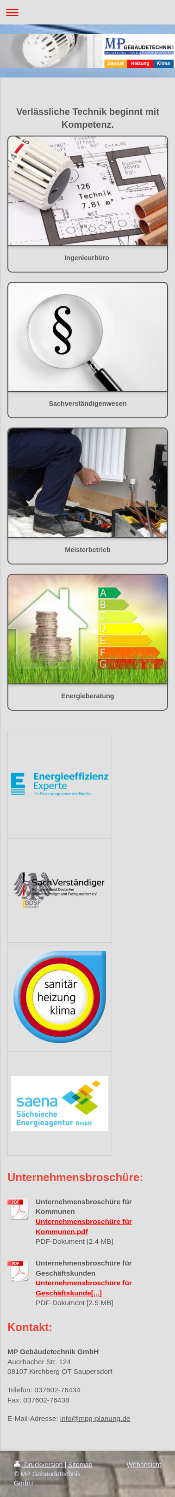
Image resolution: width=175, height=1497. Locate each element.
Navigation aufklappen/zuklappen (87, 12)
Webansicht (144, 1464)
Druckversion (39, 1464)
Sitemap (80, 1464)
